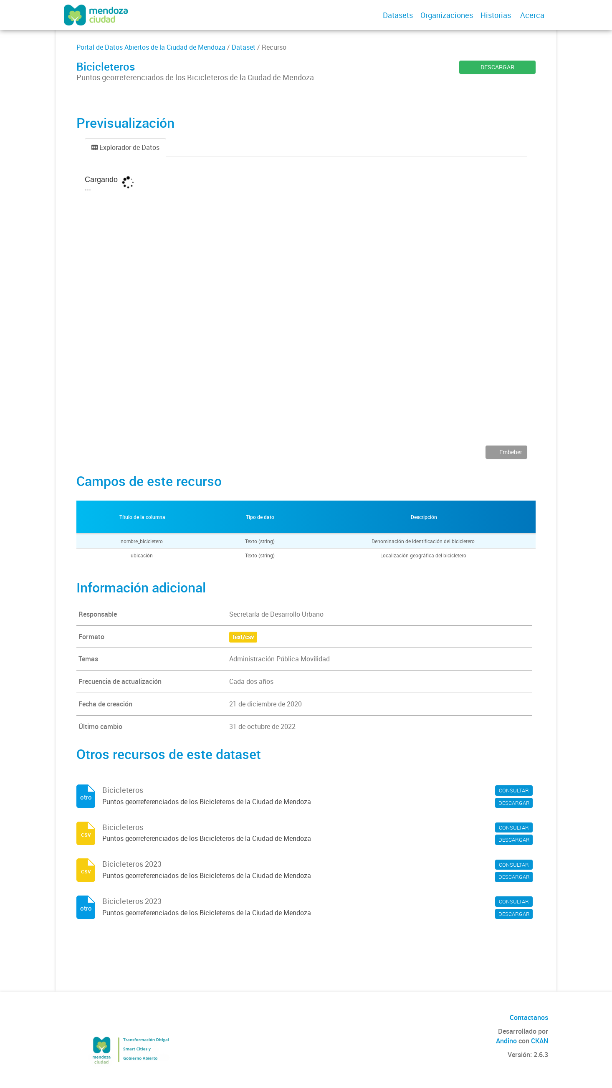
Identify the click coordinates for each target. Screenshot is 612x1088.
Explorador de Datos (125, 147)
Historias (495, 15)
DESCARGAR (497, 67)
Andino (506, 1040)
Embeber (510, 452)
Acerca (532, 15)
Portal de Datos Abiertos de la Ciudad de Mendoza (150, 47)
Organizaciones (446, 15)
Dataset (243, 47)
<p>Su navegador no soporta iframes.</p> (306, 307)
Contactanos (529, 1017)
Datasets (398, 15)
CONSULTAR (514, 790)
